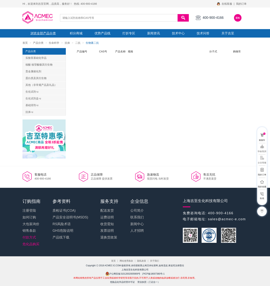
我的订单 (241, 3)
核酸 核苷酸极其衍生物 (39, 64)
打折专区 (128, 33)
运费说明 (107, 217)
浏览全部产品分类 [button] (43, 33)
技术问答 (203, 33)
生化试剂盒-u (33, 98)
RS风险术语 (61, 224)
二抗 (77, 42)
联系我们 (137, 217)
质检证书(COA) (64, 210)
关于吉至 (227, 33)
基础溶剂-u (32, 105)
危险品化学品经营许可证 (122, 282)
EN (238, 17)
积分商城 (76, 33)
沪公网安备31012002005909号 (122, 273)
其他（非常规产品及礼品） (41, 84)
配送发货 (107, 210)
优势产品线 (102, 33)
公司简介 (137, 210)
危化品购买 (30, 244)
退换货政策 (108, 237)
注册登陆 (29, 210)
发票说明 (107, 230)
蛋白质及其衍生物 (36, 78)
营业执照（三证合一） (148, 282)
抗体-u (29, 111)
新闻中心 (137, 224)
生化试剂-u (32, 91)
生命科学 (54, 42)
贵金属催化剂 (33, 71)
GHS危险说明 (62, 230)
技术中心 (178, 33)
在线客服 (225, 3)
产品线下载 (60, 237)
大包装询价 (30, 224)
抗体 (67, 42)
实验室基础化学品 (36, 57)
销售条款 (29, 230)
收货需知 (107, 224)
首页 (25, 42)
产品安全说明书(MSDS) (70, 217)
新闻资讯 (153, 33)
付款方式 (29, 237)
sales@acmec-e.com (227, 219)
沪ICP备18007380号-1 (153, 273)
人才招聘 (137, 230)
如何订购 (29, 217)
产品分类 (38, 42)
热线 (262, 198)
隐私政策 (141, 261)
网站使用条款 (126, 261)
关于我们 (154, 261)
